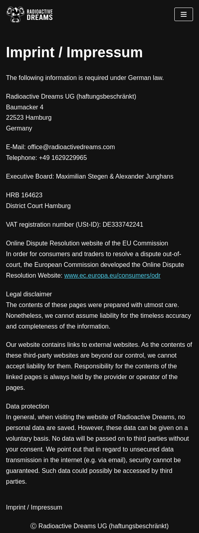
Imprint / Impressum (34, 507)
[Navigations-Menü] (183, 14)
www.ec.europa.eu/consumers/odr (112, 275)
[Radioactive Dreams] (30, 14)
